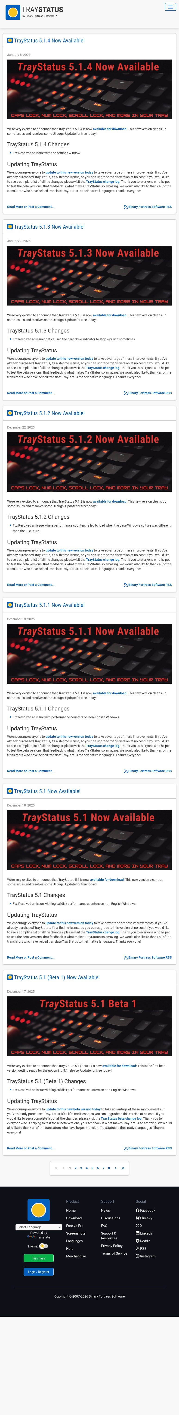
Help (69, 1249)
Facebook (145, 1210)
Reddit (143, 1241)
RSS (141, 1249)
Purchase (38, 1258)
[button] (33, 12)
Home (71, 1210)
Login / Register (38, 1272)
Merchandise (76, 1256)
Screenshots (76, 1233)
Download (74, 1218)
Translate (38, 1237)
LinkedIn (144, 1233)
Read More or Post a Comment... (31, 207)
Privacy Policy (112, 1246)
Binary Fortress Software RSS (150, 207)
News (105, 1210)
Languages (74, 1241)
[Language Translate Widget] (38, 1227)
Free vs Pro (74, 1226)
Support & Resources (109, 1235)
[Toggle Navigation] (170, 7)
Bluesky (144, 1218)
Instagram (146, 1256)
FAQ (104, 1226)
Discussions (110, 1218)
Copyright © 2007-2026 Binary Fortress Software (89, 1296)
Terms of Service (114, 1253)
